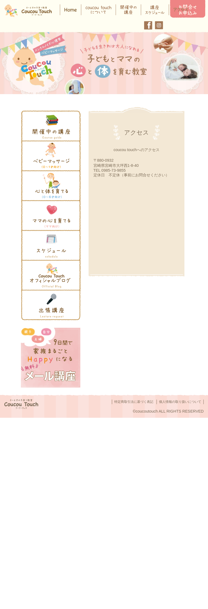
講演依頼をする (35, 293)
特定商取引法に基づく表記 (133, 402)
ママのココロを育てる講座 (45, 203)
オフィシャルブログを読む (45, 263)
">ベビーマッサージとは (43, 144)
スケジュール (33, 233)
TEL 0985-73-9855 (109, 170)
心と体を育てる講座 (39, 173)
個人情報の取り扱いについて (180, 402)
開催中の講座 (33, 114)
